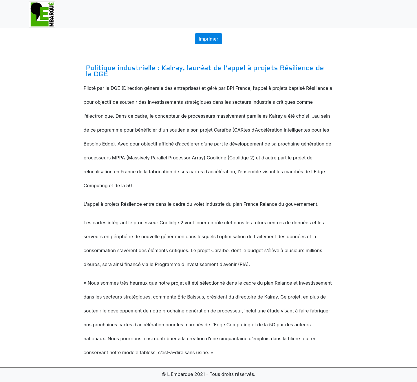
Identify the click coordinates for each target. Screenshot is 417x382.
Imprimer (208, 39)
